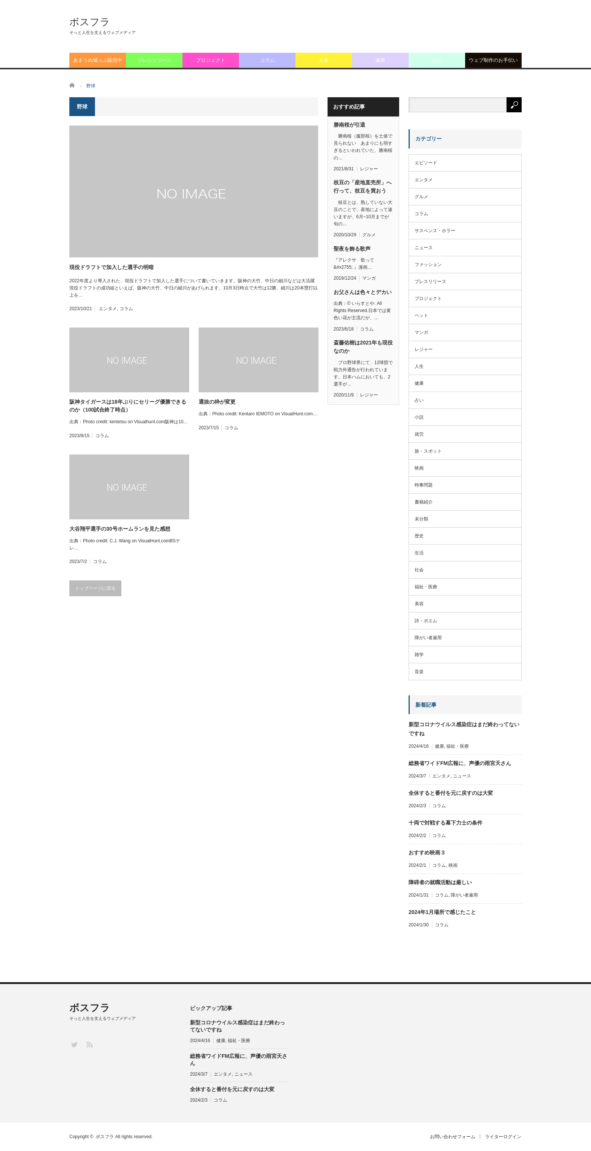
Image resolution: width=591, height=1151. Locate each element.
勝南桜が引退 (349, 125)
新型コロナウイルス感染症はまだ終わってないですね (464, 728)
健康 (380, 60)
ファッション (428, 264)
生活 (437, 60)
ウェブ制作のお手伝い (493, 60)
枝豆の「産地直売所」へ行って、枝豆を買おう (363, 186)
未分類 (421, 519)
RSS (89, 1044)
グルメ (369, 234)
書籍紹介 (424, 502)
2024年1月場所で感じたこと (442, 912)
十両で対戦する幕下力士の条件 (445, 823)
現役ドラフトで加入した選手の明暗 (111, 267)
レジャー (369, 168)
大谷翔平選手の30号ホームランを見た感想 (119, 529)
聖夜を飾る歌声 (352, 249)
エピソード (426, 162)
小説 (419, 417)
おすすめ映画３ (427, 852)
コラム (267, 60)
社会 (419, 569)
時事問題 (424, 485)
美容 (419, 603)
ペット (421, 315)
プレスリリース (154, 60)
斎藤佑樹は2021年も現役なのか (363, 347)
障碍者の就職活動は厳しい (440, 882)
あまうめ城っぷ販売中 (97, 60)
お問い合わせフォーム (451, 1136)
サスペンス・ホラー (435, 230)
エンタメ (108, 308)
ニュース (424, 247)
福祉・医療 (426, 586)
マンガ (369, 278)
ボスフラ (89, 22)
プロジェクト (210, 60)
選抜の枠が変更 (217, 402)
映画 (419, 468)
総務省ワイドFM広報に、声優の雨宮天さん (460, 763)
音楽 (419, 671)
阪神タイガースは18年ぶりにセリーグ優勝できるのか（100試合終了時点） (127, 406)
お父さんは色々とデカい (363, 292)
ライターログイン (503, 1136)
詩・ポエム (426, 620)
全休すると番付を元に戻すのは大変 (451, 793)
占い (419, 400)
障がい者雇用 (428, 637)
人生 (324, 60)
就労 (419, 434)
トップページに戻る (95, 588)
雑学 (419, 654)
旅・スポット (428, 451)
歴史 (419, 536)
